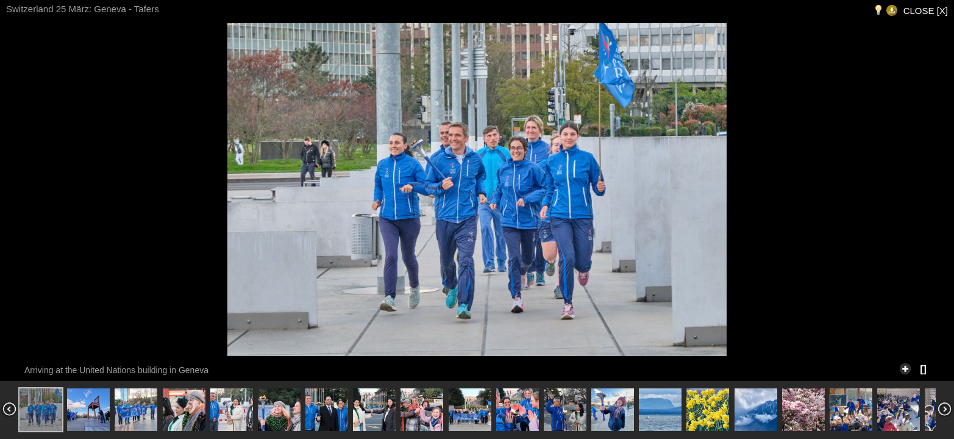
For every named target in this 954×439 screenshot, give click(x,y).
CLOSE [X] (925, 10)
